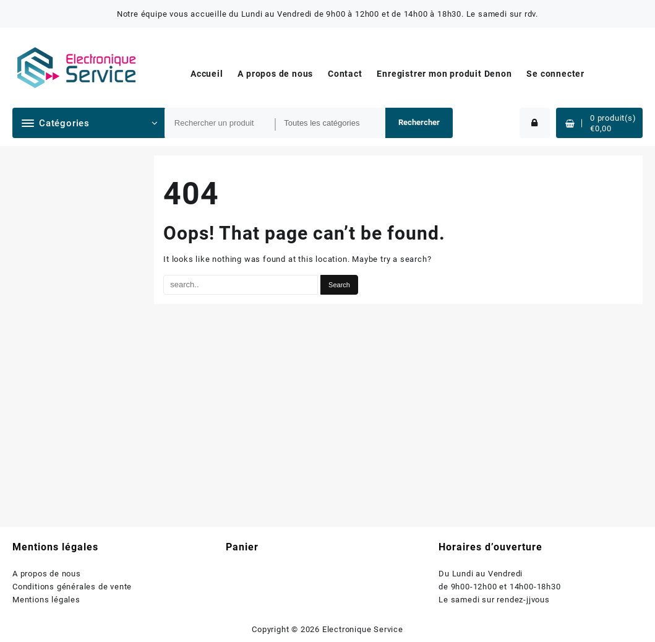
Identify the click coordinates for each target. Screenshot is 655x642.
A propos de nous (46, 573)
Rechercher (419, 122)
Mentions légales (46, 599)
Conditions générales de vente (72, 586)
